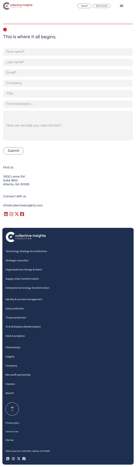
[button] (122, 6)
